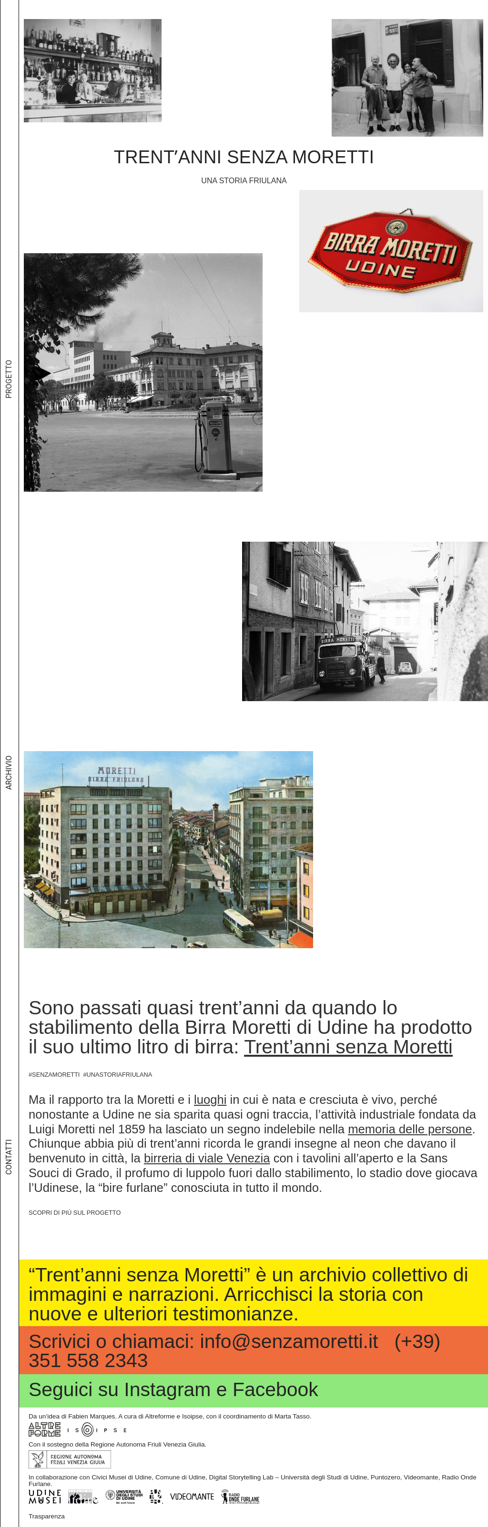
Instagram (167, 1389)
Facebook (275, 1389)
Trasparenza (47, 1516)
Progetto (8, 445)
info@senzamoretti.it (289, 1341)
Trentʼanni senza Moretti (244, 157)
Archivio (8, 817)
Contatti (8, 1179)
